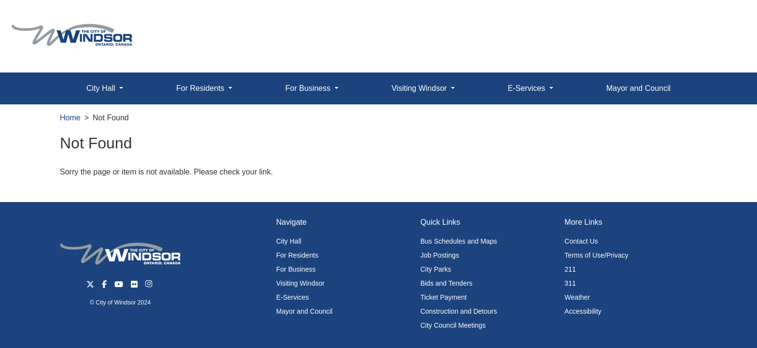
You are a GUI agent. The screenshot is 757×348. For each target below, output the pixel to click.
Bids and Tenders (447, 283)
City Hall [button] (101, 88)
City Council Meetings (453, 325)
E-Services (292, 297)
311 (569, 283)
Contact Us (581, 241)
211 (569, 269)
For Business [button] (309, 88)
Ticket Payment (444, 297)
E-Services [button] (527, 88)
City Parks (436, 269)
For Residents (297, 255)
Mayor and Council (638, 88)
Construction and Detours (459, 311)
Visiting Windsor (300, 283)
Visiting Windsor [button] (420, 88)
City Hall (288, 241)
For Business (296, 269)
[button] (728, 18)
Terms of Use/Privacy (596, 255)
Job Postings (440, 255)
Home (70, 118)
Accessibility (582, 311)
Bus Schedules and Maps (459, 241)
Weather (577, 297)
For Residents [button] (201, 88)
